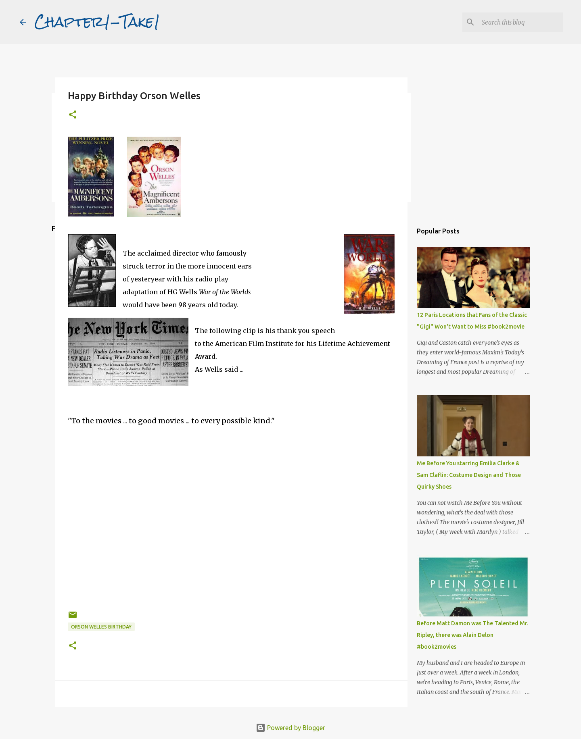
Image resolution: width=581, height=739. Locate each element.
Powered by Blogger (290, 727)
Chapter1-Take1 (97, 21)
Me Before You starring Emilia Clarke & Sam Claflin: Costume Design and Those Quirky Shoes (469, 475)
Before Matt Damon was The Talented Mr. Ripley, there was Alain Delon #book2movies (472, 635)
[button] (72, 115)
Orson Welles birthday (101, 626)
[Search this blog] (521, 22)
